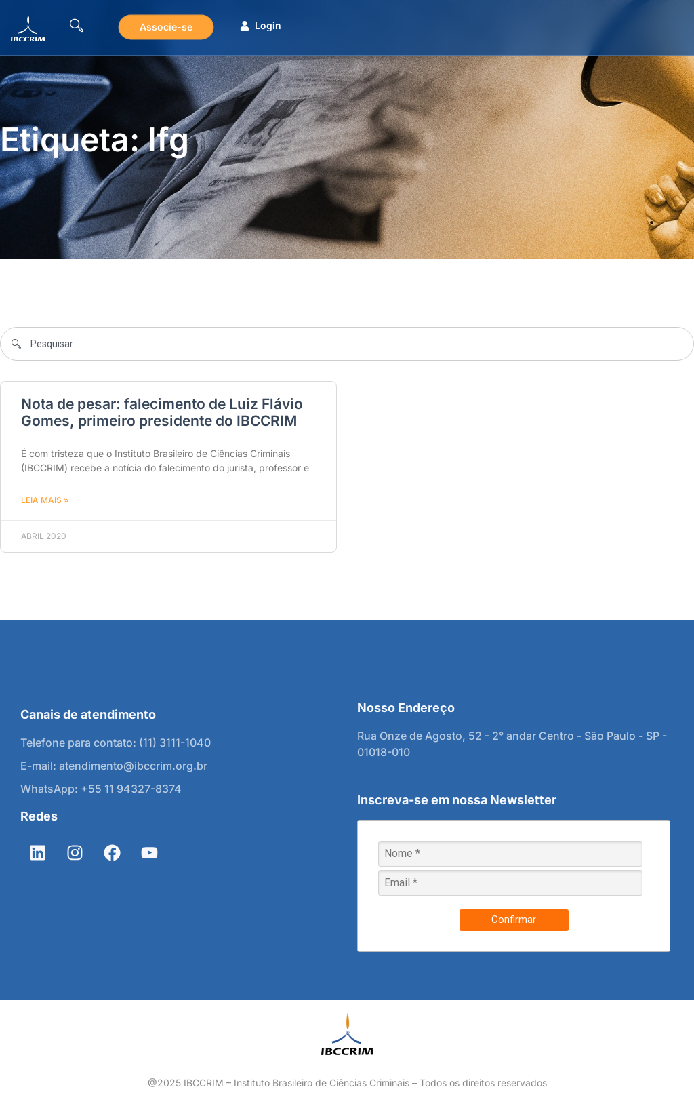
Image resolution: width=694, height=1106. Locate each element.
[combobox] (347, 344)
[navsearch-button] (76, 27)
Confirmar (513, 919)
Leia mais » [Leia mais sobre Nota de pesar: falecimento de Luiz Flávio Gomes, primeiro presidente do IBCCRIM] (44, 500)
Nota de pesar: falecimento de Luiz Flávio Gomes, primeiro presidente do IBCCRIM (162, 412)
